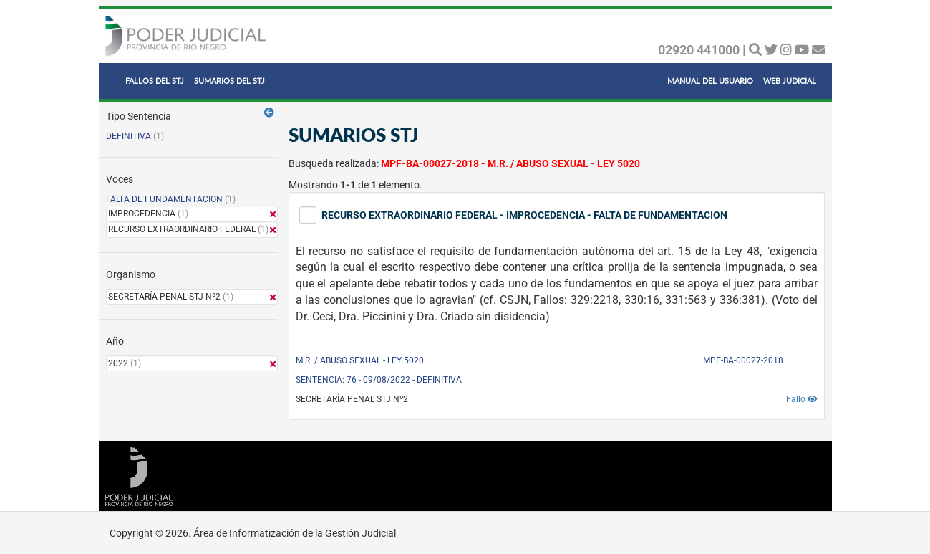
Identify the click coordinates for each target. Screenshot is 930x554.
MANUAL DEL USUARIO (710, 80)
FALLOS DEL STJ (154, 80)
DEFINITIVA (128, 136)
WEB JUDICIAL (789, 80)
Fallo (802, 399)
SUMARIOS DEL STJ (229, 80)
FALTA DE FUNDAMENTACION (164, 199)
